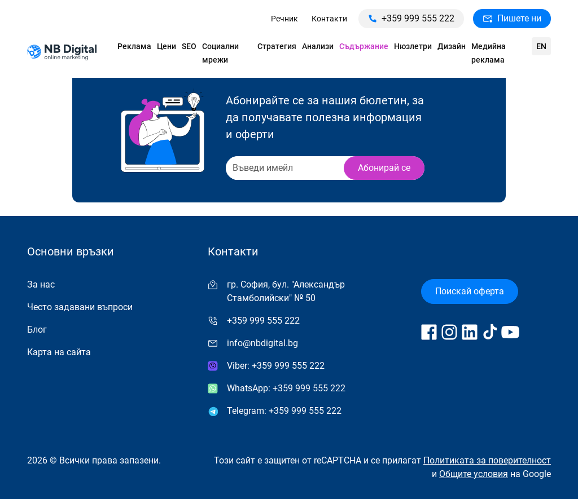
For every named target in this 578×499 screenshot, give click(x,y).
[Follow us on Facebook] (429, 332)
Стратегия (276, 46)
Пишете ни (512, 18)
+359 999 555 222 (411, 18)
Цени (166, 46)
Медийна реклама (488, 53)
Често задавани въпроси (80, 307)
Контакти (329, 18)
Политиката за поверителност (487, 460)
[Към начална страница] (62, 53)
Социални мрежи (220, 53)
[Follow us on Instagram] (449, 332)
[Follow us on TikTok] (490, 332)
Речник (284, 18)
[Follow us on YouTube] (510, 332)
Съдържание (363, 46)
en (541, 46)
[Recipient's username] (284, 168)
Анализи (318, 46)
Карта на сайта (59, 352)
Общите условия (473, 474)
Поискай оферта (469, 291)
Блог (37, 329)
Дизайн (451, 46)
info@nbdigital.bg (262, 343)
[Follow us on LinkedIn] (469, 332)
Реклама (134, 46)
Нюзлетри (413, 46)
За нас (41, 284)
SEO (189, 46)
